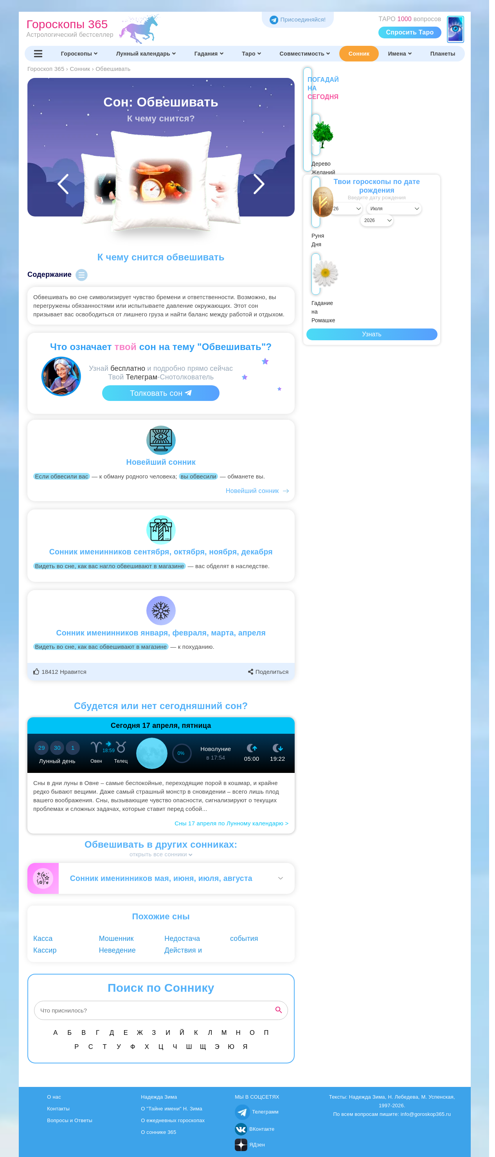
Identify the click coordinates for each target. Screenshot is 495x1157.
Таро (251, 53)
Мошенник (116, 938)
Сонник (359, 54)
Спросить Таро (410, 32)
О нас (54, 1097)
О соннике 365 (158, 1132)
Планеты (442, 54)
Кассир (45, 950)
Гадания (208, 53)
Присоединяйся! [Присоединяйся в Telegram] (298, 19)
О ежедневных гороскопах (173, 1120)
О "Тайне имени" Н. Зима (171, 1109)
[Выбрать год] (419, 200)
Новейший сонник (252, 490)
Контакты (58, 1109)
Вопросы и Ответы (69, 1120)
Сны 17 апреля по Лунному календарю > (231, 823)
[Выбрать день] (323, 200)
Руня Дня (372, 151)
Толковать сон (161, 393)
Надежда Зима (159, 1097)
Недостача (182, 938)
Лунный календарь (146, 53)
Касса (43, 938)
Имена (400, 53)
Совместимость (305, 53)
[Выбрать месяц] (372, 200)
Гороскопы (79, 53)
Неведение (117, 950)
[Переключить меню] (38, 53)
